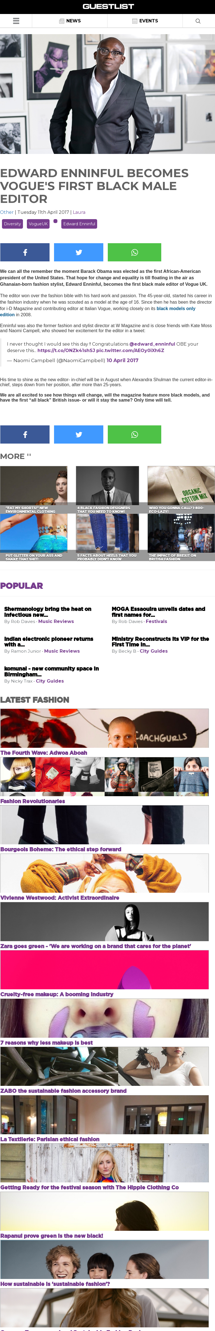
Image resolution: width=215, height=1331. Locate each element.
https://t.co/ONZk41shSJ (66, 350)
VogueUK (38, 223)
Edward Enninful (79, 223)
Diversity (12, 223)
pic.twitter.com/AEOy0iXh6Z (130, 350)
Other (7, 212)
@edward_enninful (152, 344)
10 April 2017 (123, 360)
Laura (79, 212)
